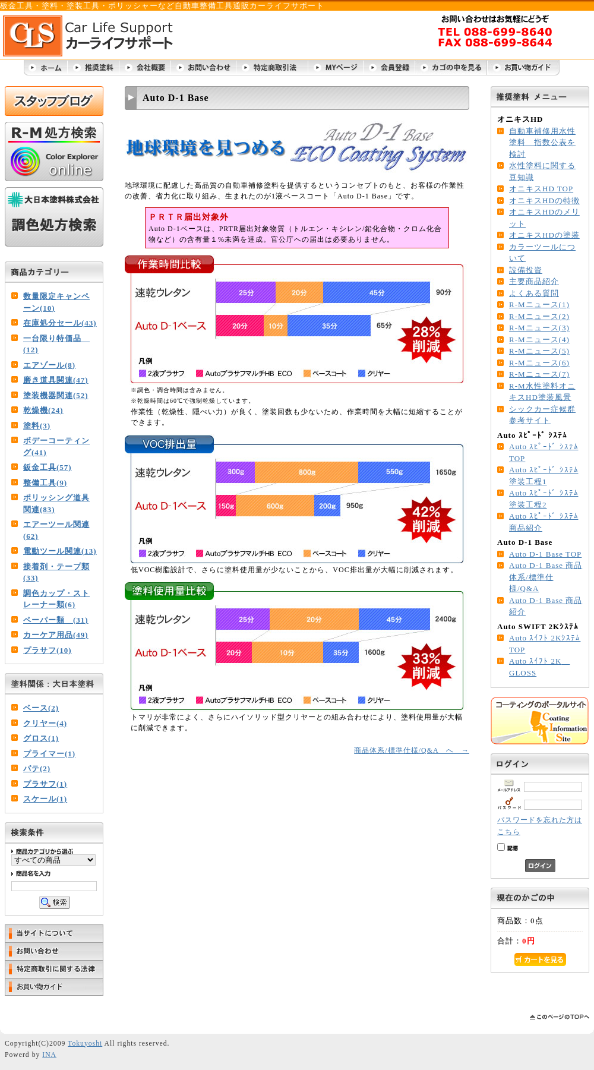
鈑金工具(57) (47, 467)
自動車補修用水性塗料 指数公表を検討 (542, 143)
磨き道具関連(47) (56, 379)
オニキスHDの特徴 (544, 200)
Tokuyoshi (85, 1043)
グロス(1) (41, 738)
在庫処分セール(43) (60, 322)
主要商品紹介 (534, 281)
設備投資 (525, 270)
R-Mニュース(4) (539, 339)
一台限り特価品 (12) (56, 344)
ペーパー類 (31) (56, 620)
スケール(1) (45, 798)
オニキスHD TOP (541, 188)
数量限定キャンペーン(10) (56, 302)
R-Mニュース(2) (539, 316)
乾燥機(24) (43, 410)
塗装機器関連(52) (56, 395)
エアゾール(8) (49, 365)
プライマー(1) (49, 753)
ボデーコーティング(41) (56, 446)
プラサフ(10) (47, 650)
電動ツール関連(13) (60, 551)
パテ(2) (36, 768)
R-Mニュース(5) (539, 350)
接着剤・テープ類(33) (56, 572)
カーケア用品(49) (56, 634)
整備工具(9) (45, 482)
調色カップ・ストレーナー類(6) (56, 599)
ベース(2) (41, 707)
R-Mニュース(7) (539, 374)
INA (49, 1055)
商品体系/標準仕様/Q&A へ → (411, 750)
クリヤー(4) (45, 723)
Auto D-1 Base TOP (545, 554)
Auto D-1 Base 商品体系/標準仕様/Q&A (545, 577)
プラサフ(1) (45, 783)
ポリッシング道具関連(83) (56, 503)
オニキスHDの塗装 (544, 235)
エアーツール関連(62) (56, 530)
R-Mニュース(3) (539, 327)
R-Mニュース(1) (539, 304)
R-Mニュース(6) (539, 362)
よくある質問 (534, 293)
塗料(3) (36, 425)
